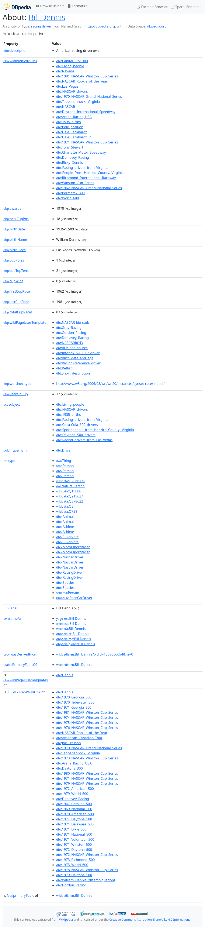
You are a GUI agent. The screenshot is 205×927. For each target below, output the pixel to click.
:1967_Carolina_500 (74, 804)
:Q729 (66, 511)
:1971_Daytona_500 (74, 819)
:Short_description (73, 373)
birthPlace (14, 250)
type (9, 460)
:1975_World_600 (72, 864)
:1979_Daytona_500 (74, 875)
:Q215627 (69, 496)
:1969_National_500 (74, 809)
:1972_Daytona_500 (74, 849)
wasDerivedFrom (20, 654)
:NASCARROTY (69, 342)
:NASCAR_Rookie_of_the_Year (81, 81)
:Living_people (70, 66)
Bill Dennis (47, 17)
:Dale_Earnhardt (71, 132)
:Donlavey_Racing (72, 157)
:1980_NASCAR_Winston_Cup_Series (87, 773)
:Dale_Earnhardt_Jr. (73, 137)
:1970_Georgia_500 (73, 697)
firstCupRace (16, 291)
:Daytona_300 (69, 768)
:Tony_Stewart (69, 147)
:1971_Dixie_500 (71, 829)
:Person (65, 465)
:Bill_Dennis (74, 664)
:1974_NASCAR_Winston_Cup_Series (87, 717)
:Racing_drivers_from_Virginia (82, 167)
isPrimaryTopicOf (20, 664)
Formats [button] (76, 6)
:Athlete (65, 526)
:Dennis (64, 675)
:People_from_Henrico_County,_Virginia (90, 172)
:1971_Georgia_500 (73, 707)
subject (11, 404)
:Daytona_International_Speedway (85, 111)
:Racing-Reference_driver (78, 363)
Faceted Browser (152, 6)
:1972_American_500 (75, 788)
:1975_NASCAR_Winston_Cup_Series (87, 722)
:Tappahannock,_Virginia (78, 101)
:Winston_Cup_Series (75, 182)
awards (12, 208)
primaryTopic (20, 895)
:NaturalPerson (70, 486)
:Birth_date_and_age (74, 358)
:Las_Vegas (67, 86)
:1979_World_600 (72, 793)
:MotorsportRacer (73, 547)
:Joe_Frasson (68, 743)
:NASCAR (65, 106)
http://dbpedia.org (100, 26)
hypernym (15, 450)
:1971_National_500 (74, 834)
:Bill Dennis (71, 618)
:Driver (64, 450)
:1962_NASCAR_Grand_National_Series (89, 188)
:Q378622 (69, 501)
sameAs (12, 618)
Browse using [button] (49, 6)
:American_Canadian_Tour (79, 738)
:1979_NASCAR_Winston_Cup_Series (87, 783)
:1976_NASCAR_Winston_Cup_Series (87, 727)
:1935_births (68, 122)
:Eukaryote (67, 536)
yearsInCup (15, 394)
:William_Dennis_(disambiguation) (85, 880)
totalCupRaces (17, 312)
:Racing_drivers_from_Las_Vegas (84, 440)
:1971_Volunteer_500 (75, 839)
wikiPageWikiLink (20, 61)
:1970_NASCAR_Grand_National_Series (89, 96)
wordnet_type (17, 383)
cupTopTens (16, 270)
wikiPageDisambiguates (25, 680)
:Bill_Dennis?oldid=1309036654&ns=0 (94, 654)
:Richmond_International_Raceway (86, 177)
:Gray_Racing (68, 327)
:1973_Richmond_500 (75, 859)
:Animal (65, 516)
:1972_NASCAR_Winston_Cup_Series (87, 854)
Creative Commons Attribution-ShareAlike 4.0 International (150, 919)
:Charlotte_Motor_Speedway (81, 152)
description (15, 50)
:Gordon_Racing (71, 332)
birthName (15, 239)
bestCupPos (16, 218)
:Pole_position (69, 127)
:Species (65, 582)
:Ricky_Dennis (69, 162)
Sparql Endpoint (186, 6)
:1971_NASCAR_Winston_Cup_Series (87, 142)
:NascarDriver (69, 557)
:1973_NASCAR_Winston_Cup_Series (87, 758)
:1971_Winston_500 (74, 844)
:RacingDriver (69, 572)
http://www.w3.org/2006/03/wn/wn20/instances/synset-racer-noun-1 (111, 383)
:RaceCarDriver (74, 597)
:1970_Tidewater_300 (75, 702)
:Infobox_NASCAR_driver (78, 353)
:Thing (63, 460)
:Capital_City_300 (72, 61)
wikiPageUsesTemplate (24, 322)
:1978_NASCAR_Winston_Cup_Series (87, 870)
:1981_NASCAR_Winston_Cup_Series (87, 76)
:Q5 (64, 506)
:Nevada (65, 71)
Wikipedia (66, 919)
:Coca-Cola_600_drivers (77, 424)
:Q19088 (68, 491)
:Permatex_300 (70, 193)
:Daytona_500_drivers (75, 435)
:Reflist (64, 368)
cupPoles (13, 260)
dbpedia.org (157, 26)
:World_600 (67, 198)
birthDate (14, 229)
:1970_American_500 (75, 814)
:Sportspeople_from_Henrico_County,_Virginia (95, 429)
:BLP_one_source (72, 348)
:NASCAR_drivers (72, 91)
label (10, 608)
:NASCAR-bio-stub (72, 322)
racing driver (41, 26)
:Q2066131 (70, 481)
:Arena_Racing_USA (74, 116)
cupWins (13, 281)
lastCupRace (16, 301)
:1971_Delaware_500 (75, 824)
